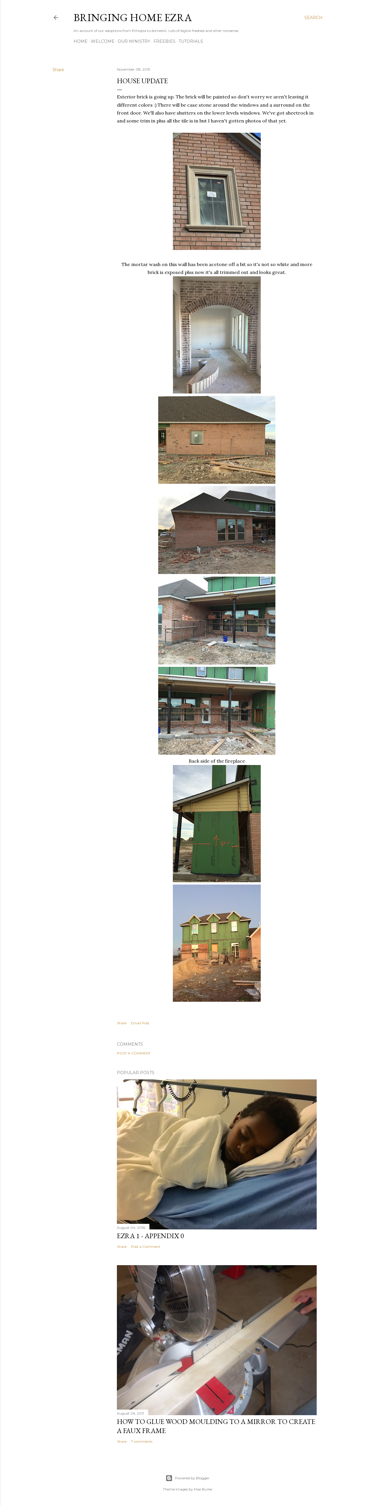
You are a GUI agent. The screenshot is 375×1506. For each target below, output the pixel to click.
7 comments (141, 1441)
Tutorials (191, 41)
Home (81, 41)
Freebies (164, 41)
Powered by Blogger (187, 1478)
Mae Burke (203, 1489)
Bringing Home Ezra (133, 17)
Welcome (103, 41)
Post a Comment (134, 1053)
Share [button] (58, 69)
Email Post (140, 1023)
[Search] (313, 18)
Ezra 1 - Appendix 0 (150, 1235)
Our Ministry (134, 41)
